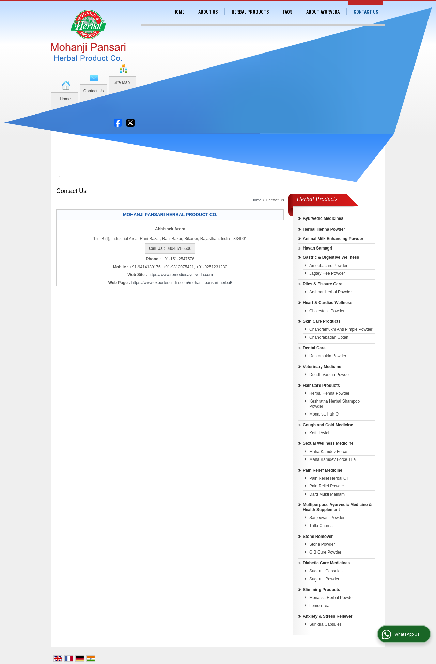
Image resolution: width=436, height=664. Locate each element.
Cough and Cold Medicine (328, 425)
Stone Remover (318, 536)
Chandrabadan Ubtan (328, 337)
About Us (208, 11)
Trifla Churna (321, 525)
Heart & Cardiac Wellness (327, 302)
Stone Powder (322, 544)
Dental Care (314, 348)
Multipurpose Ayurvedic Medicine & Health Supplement (337, 507)
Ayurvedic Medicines (323, 218)
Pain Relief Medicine (322, 470)
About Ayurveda (323, 11)
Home (65, 98)
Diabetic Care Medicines (326, 563)
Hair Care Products (321, 385)
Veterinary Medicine (322, 366)
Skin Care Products (322, 321)
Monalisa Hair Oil (324, 414)
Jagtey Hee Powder (327, 273)
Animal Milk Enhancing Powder (333, 238)
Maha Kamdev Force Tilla (332, 459)
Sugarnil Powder (324, 579)
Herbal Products (250, 11)
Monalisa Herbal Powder (331, 597)
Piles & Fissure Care (322, 284)
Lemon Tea (319, 605)
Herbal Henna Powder (324, 229)
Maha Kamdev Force (328, 451)
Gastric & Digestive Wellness (331, 257)
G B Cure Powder (325, 552)
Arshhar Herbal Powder (330, 292)
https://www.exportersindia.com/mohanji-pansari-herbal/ (181, 282)
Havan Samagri (317, 248)
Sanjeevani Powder (326, 517)
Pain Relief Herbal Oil (328, 478)
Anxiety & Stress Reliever (327, 616)
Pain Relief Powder (326, 486)
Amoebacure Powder (328, 265)
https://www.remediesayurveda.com (180, 274)
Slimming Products (321, 589)
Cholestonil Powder (326, 310)
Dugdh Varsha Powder (329, 374)
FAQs (287, 11)
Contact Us (93, 91)
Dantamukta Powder (327, 355)
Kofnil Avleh (320, 433)
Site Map (122, 82)
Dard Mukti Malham (327, 494)
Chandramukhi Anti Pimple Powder (340, 329)
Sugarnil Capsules (325, 571)
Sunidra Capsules (325, 624)
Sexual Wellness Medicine (328, 443)
